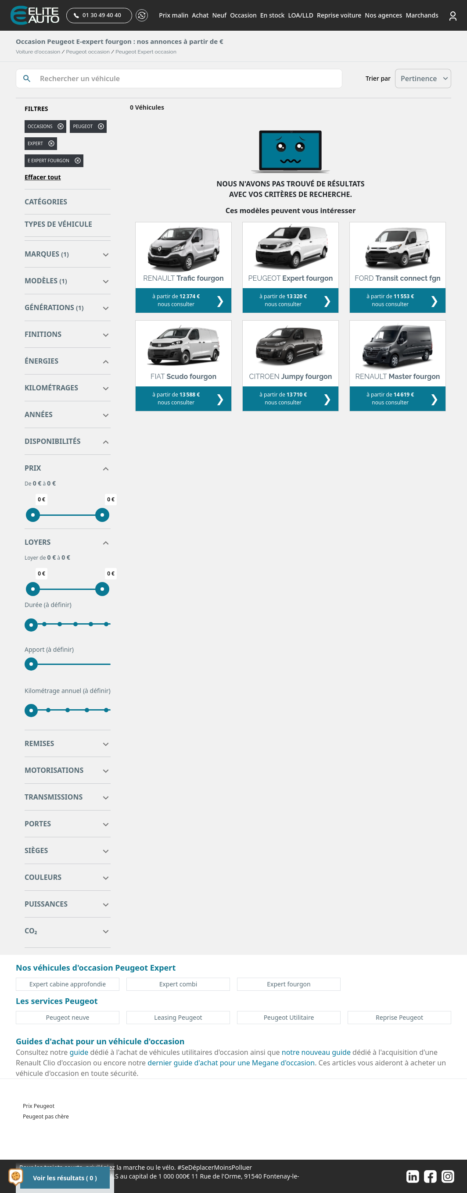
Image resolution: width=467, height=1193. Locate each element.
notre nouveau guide (316, 1052)
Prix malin (173, 15)
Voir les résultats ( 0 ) (65, 1178)
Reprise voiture (339, 15)
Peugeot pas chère (46, 1116)
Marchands (422, 15)
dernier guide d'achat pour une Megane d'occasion (231, 1063)
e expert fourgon (48, 160)
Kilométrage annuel (68, 690)
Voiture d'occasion (38, 52)
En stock (272, 15)
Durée (48, 604)
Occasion (243, 15)
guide (79, 1052)
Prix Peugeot (38, 1106)
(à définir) (58, 604)
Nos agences (383, 15)
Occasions (40, 126)
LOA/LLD (300, 15)
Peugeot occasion (88, 52)
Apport (49, 649)
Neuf (219, 15)
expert (35, 143)
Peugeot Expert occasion (145, 52)
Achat (200, 15)
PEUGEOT (83, 126)
